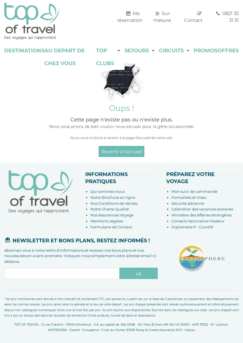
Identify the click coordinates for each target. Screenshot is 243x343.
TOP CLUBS (105, 57)
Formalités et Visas (188, 197)
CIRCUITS (171, 50)
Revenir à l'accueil (121, 151)
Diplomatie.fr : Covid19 (192, 227)
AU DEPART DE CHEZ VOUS (64, 57)
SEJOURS (136, 50)
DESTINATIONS (24, 50)
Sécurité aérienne (187, 203)
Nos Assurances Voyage (112, 215)
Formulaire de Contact (111, 227)
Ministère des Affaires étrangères (201, 215)
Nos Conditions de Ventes (114, 203)
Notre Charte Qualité (109, 209)
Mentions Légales (106, 221)
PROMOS (205, 50)
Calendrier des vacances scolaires (202, 209)
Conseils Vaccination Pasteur (198, 221)
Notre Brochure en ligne (112, 197)
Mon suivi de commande (194, 191)
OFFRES (228, 50)
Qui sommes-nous (107, 191)
